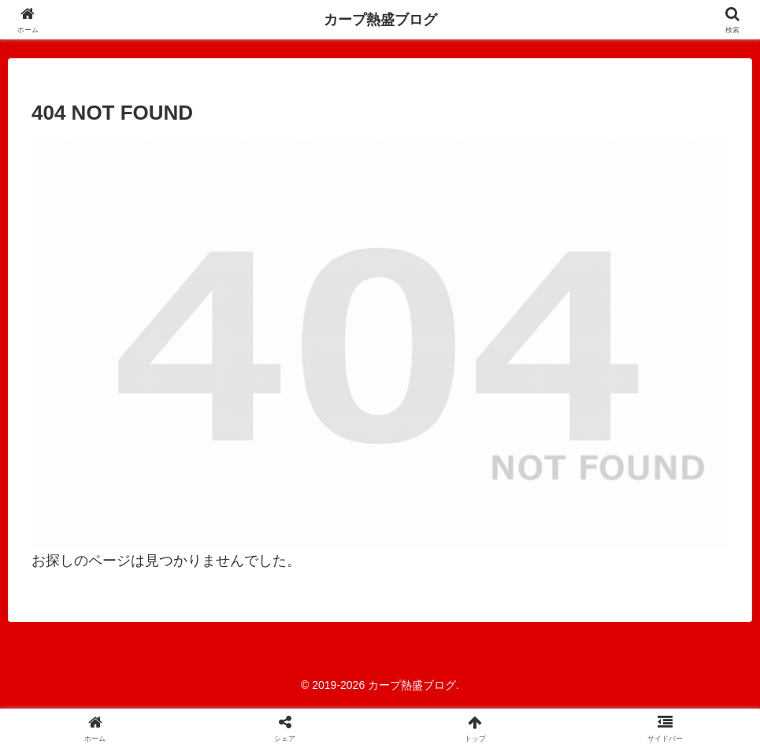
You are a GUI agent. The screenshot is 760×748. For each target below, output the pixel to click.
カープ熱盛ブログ (380, 20)
